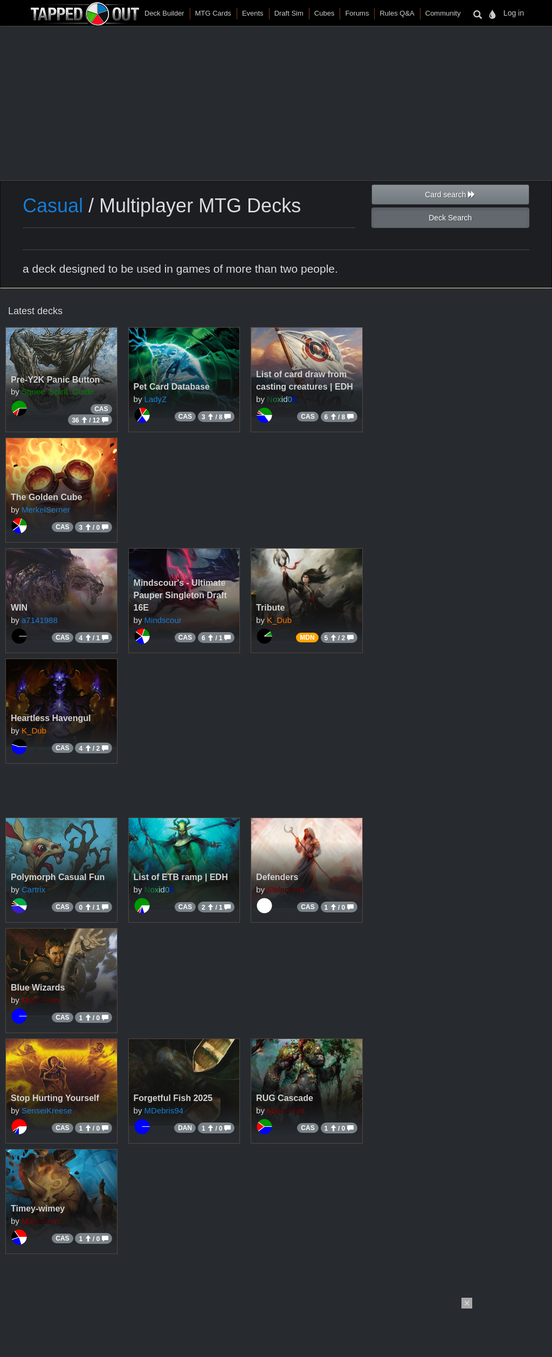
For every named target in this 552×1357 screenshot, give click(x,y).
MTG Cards (213, 13)
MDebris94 (164, 1110)
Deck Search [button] (450, 217)
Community (443, 13)
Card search (450, 194)
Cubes (324, 13)
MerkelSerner (46, 509)
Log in (513, 13)
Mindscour (163, 620)
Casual (53, 206)
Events (253, 13)
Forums (357, 13)
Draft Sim (288, 13)
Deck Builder (164, 13)
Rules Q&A (397, 13)
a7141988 (40, 620)
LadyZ (155, 399)
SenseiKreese (47, 1110)
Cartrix (33, 889)
